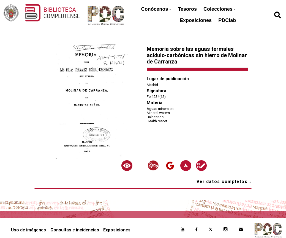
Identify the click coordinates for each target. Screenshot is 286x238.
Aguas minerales (160, 109)
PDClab (227, 20)
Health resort (157, 121)
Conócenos (156, 9)
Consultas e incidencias (74, 230)
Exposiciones (196, 20)
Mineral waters (158, 113)
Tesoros (187, 9)
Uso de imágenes (28, 230)
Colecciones (219, 9)
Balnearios (155, 117)
